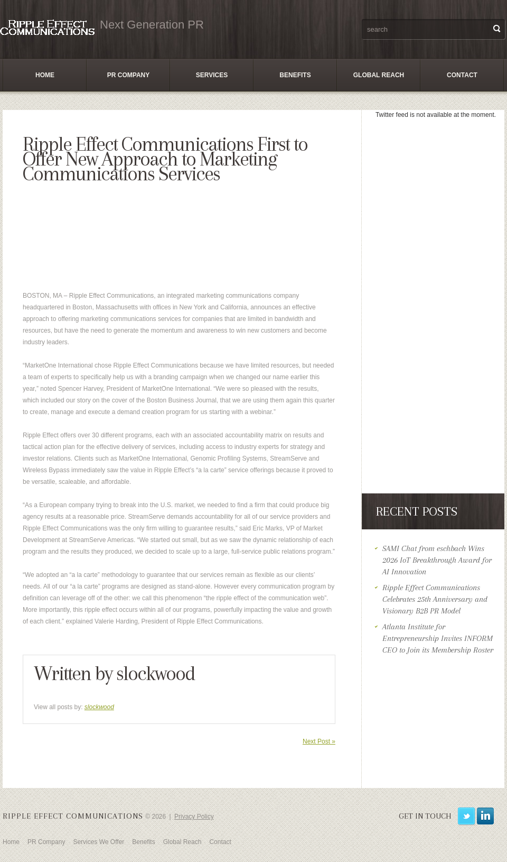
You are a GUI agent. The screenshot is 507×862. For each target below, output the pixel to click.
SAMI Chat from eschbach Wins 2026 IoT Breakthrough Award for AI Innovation (437, 560)
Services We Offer (98, 842)
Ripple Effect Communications (73, 816)
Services (212, 75)
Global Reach (378, 75)
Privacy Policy (194, 816)
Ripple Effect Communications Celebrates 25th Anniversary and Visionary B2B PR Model (434, 599)
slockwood (155, 673)
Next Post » (319, 741)
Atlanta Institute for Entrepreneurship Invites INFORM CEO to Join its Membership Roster (437, 638)
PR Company (128, 75)
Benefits (295, 75)
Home (44, 75)
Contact (462, 75)
